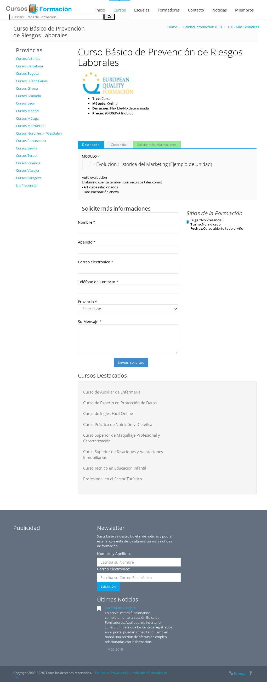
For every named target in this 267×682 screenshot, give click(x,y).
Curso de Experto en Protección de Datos (120, 402)
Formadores (169, 10)
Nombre (86, 222)
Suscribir (108, 586)
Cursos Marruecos (30, 125)
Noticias (219, 10)
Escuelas (141, 10)
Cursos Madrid (27, 110)
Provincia (87, 301)
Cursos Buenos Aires (32, 81)
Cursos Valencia (28, 163)
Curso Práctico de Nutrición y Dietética (117, 424)
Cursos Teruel (26, 155)
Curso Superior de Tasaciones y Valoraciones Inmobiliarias (123, 454)
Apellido (86, 242)
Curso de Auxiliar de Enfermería (111, 392)
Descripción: (91, 144)
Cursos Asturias (28, 58)
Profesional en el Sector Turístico (112, 478)
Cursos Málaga (27, 118)
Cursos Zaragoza (29, 178)
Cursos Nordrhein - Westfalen (39, 133)
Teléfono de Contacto (98, 281)
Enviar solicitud (131, 362)
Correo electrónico (95, 261)
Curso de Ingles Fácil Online (108, 413)
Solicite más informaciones (157, 144)
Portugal (237, 673)
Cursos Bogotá (27, 73)
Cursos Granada (28, 96)
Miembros (244, 10)
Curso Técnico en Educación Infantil (114, 468)
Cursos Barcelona (29, 66)
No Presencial (26, 185)
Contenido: (119, 144)
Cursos (119, 10)
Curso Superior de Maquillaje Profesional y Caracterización (121, 437)
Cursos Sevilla (26, 148)
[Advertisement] (43, 268)
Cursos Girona (27, 88)
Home (172, 27)
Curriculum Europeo (120, 607)
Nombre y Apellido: (114, 553)
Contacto (196, 10)
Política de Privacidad (110, 673)
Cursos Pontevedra (31, 140)
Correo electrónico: (113, 569)
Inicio (100, 10)
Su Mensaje (89, 321)
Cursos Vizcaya (27, 170)
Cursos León (25, 103)
